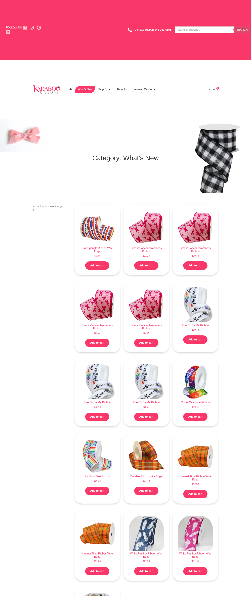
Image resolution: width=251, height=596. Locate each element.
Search (242, 29)
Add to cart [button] (97, 265)
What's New (48, 206)
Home (36, 206)
